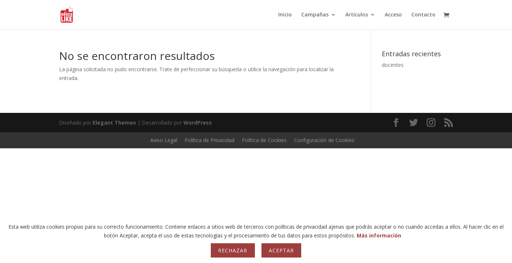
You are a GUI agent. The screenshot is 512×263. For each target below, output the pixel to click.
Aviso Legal (163, 140)
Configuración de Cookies (324, 140)
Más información (379, 235)
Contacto (423, 15)
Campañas (315, 15)
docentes (393, 64)
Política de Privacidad (209, 140)
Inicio (285, 15)
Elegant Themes (114, 122)
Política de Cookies (264, 140)
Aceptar (281, 250)
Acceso (393, 15)
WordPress (197, 122)
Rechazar (232, 250)
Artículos (356, 15)
